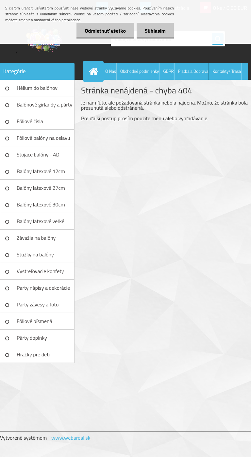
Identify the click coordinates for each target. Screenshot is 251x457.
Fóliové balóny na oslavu (43, 138)
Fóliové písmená (34, 321)
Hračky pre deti (33, 354)
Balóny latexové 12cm (41, 171)
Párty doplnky (32, 338)
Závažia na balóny (36, 238)
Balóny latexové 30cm (41, 204)
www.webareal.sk (71, 438)
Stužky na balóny (35, 254)
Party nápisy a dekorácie (43, 288)
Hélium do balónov (37, 88)
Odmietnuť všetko (105, 31)
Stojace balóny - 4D (38, 154)
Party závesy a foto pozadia (38, 307)
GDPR (168, 71)
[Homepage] (95, 71)
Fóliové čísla (30, 121)
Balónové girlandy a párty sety (44, 107)
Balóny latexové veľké (40, 221)
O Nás (110, 71)
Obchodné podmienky (139, 71)
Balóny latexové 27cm (41, 188)
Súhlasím (155, 31)
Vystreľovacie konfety (40, 271)
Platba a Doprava (193, 71)
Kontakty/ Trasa (227, 71)
